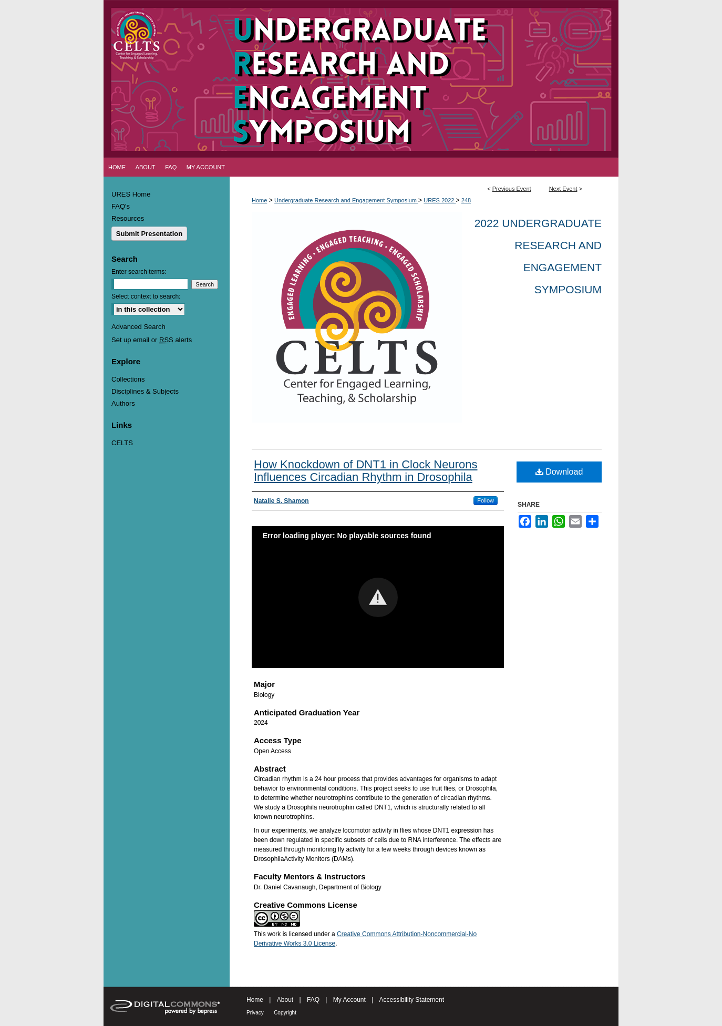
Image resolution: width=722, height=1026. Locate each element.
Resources (127, 218)
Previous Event (511, 189)
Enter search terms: (139, 271)
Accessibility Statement (411, 999)
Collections (128, 379)
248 (466, 200)
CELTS (122, 443)
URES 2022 (440, 200)
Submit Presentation (149, 234)
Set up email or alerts (151, 340)
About (285, 999)
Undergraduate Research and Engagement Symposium (346, 200)
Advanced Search (138, 327)
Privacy (255, 1012)
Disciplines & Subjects (145, 391)
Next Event (563, 189)
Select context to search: (145, 296)
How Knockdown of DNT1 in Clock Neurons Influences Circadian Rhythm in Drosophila (366, 471)
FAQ (313, 999)
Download (559, 471)
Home (259, 200)
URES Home (130, 194)
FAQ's (120, 206)
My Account (349, 999)
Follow (485, 500)
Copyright (285, 1012)
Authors (123, 403)
